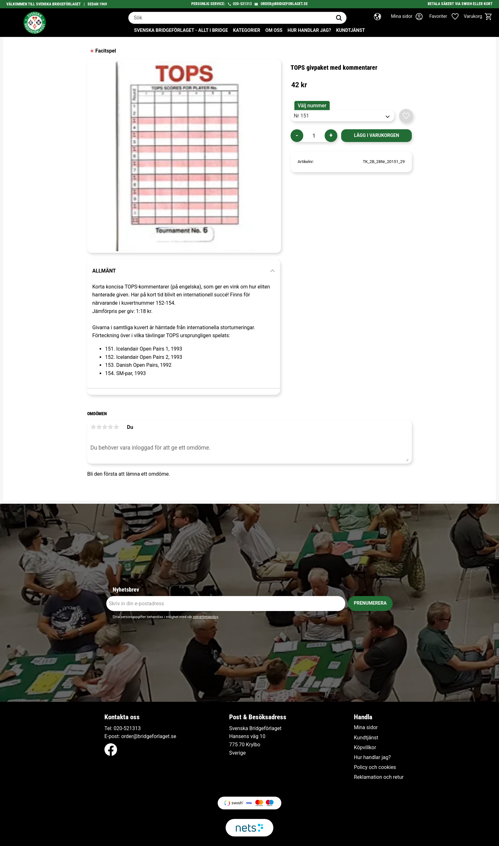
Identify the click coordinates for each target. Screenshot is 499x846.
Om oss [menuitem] (274, 30)
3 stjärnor (105, 427)
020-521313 (242, 4)
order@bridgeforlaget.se (284, 4)
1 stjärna (93, 427)
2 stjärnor (99, 427)
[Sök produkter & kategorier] (230, 18)
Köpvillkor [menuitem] (365, 747)
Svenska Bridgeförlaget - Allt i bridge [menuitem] (181, 30)
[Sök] (339, 18)
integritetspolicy (205, 617)
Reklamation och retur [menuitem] (379, 777)
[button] (447, 16)
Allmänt (104, 271)
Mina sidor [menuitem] (366, 727)
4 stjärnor (110, 427)
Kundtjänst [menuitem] (350, 30)
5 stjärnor (116, 427)
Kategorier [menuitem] (246, 30)
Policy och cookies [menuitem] (375, 767)
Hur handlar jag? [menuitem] (309, 30)
